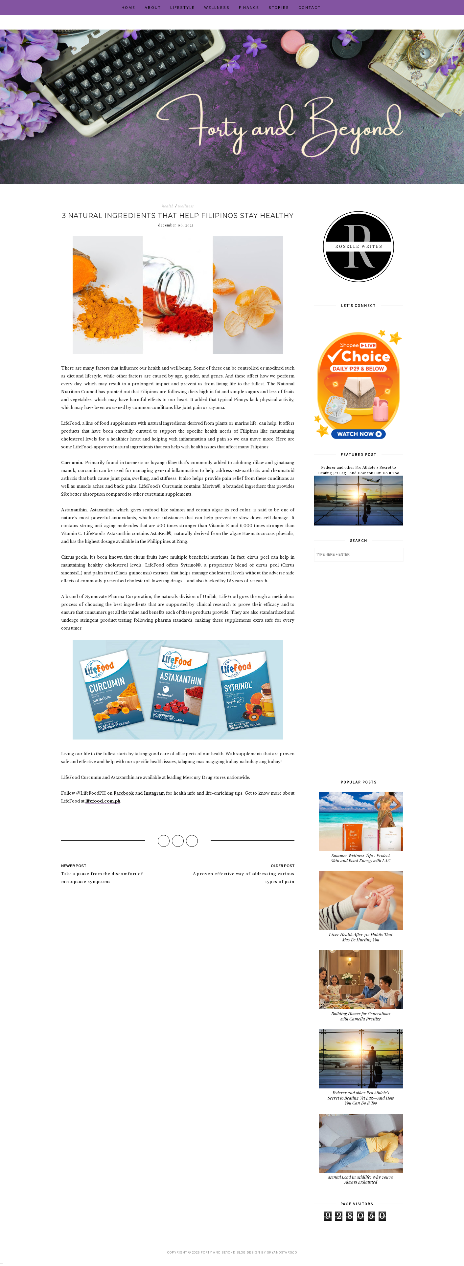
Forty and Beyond (218, 1252)
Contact (309, 7)
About (153, 7)
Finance (249, 7)
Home (128, 7)
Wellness (217, 7)
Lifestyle (182, 7)
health (168, 206)
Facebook (124, 793)
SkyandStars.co (282, 1252)
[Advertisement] (358, 669)
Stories (278, 7)
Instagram (154, 793)
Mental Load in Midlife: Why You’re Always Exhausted (360, 1179)
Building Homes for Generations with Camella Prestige (360, 1016)
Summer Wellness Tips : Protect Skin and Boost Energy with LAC (360, 857)
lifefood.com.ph (102, 801)
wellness (186, 206)
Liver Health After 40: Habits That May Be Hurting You (360, 937)
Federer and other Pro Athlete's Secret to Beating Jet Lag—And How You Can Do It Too (358, 469)
